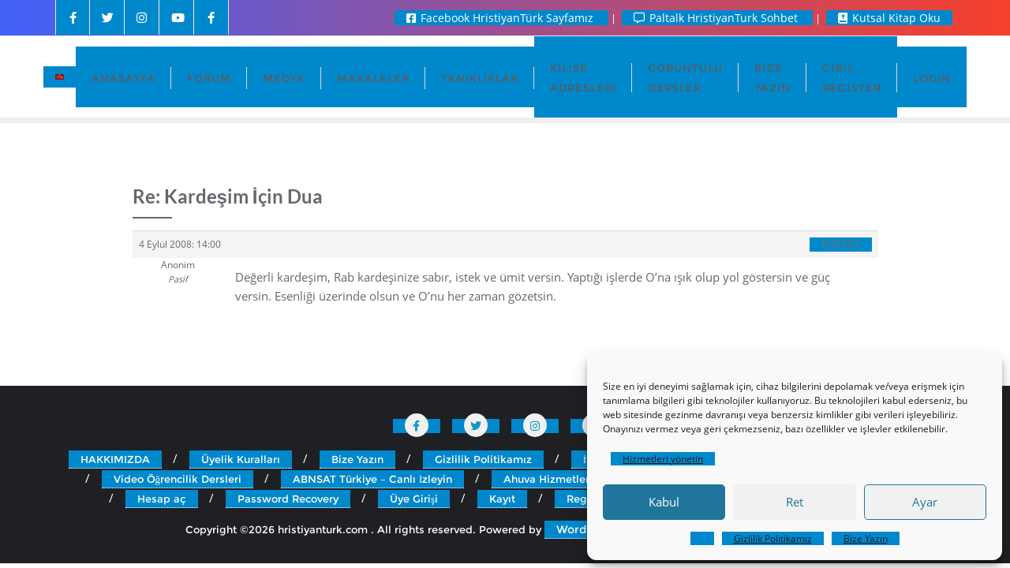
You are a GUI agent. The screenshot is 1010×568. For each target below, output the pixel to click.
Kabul (664, 502)
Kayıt (502, 498)
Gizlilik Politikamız (773, 538)
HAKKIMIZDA (115, 459)
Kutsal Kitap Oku (889, 17)
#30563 (840, 244)
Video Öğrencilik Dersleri (178, 479)
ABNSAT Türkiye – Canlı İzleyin (372, 479)
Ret (794, 502)
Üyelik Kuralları (240, 459)
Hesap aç (161, 498)
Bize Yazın (866, 538)
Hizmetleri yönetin (663, 458)
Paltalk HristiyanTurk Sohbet (717, 17)
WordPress (586, 529)
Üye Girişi (414, 498)
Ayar (924, 502)
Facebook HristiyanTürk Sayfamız (501, 17)
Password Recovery (288, 498)
